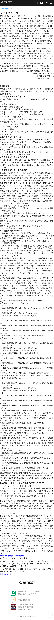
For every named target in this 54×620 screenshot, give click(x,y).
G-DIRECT (5, 8)
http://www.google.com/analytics (12, 556)
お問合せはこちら (6, 574)
